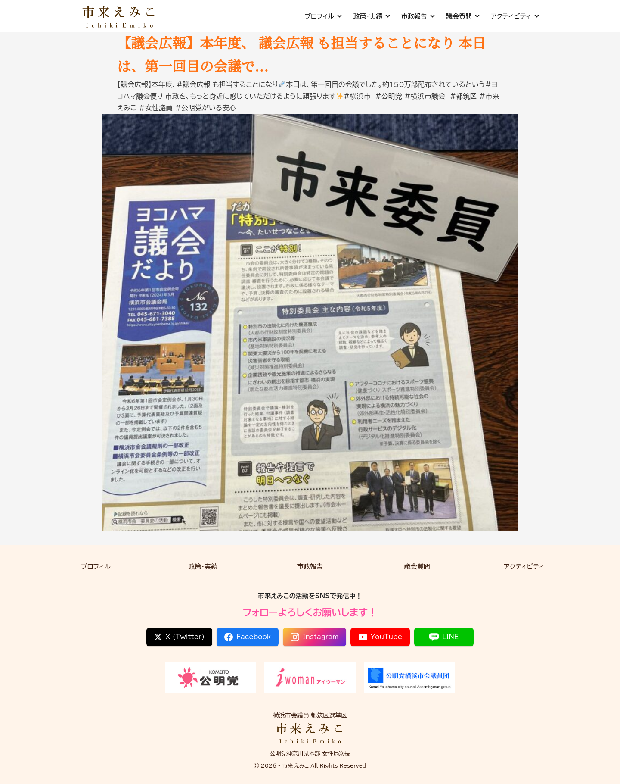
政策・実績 (371, 16)
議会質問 (462, 16)
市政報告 (417, 16)
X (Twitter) (179, 637)
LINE (444, 637)
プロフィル (322, 16)
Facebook (247, 637)
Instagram (314, 637)
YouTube (381, 637)
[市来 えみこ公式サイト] (119, 16)
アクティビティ (514, 16)
